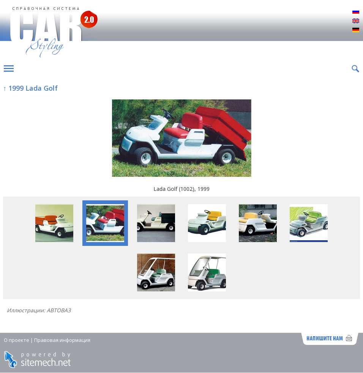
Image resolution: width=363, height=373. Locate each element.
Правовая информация (62, 340)
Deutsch (355, 30)
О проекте (16, 340)
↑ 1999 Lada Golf (30, 88)
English (355, 21)
